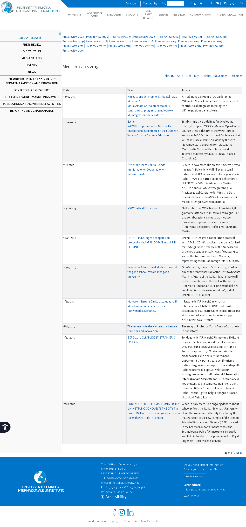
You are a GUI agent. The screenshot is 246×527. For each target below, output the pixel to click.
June (188, 76)
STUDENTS (132, 14)
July (196, 76)
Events (30, 65)
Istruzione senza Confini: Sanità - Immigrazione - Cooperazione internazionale (147, 170)
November (220, 76)
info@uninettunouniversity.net (120, 482)
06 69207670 (131, 478)
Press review (30, 44)
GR (241, 3)
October (206, 76)
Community (150, 3)
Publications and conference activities (30, 106)
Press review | (74, 36)
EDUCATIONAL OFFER (94, 14)
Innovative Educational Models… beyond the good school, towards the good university (152, 272)
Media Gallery (30, 58)
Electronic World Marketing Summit (30, 97)
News (30, 72)
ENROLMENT (114, 14)
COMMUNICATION (200, 14)
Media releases (29, 37)
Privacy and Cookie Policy (116, 492)
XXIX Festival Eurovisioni (142, 208)
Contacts (131, 3)
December (235, 76)
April (180, 76)
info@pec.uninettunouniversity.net (205, 489)
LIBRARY (163, 14)
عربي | (233, 3)
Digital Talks (30, 51)
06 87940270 (114, 478)
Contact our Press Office (30, 90)
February (168, 76)
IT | (212, 3)
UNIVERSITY (74, 14)
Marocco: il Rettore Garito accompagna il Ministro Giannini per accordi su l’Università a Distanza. (152, 306)
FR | (225, 3)
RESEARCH (179, 14)
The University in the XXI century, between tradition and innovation (30, 81)
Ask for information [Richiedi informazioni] (195, 476)
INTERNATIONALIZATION (229, 14)
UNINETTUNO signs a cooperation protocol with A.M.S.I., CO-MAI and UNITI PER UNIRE (151, 242)
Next (239, 452)
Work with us (191, 495)
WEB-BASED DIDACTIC (148, 14)
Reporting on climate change (30, 115)
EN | (218, 3)
